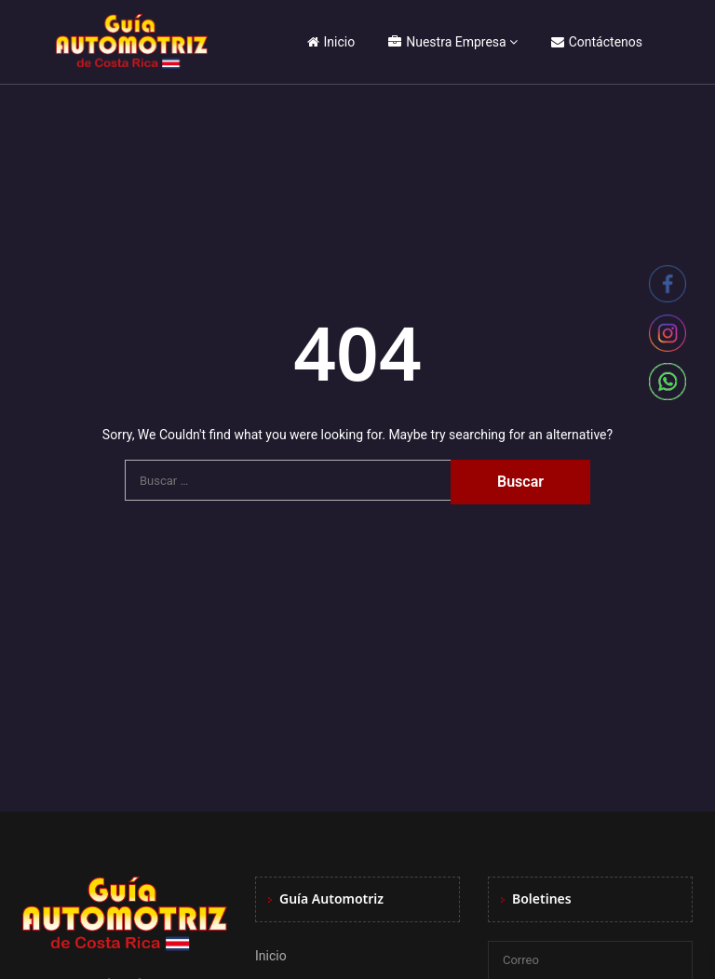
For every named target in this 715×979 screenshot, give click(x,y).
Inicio (331, 41)
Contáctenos (596, 41)
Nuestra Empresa (447, 41)
